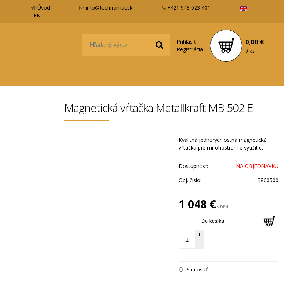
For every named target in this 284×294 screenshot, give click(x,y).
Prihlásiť (186, 41)
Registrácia (190, 49)
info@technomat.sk (109, 7)
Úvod (43, 7)
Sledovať (193, 269)
